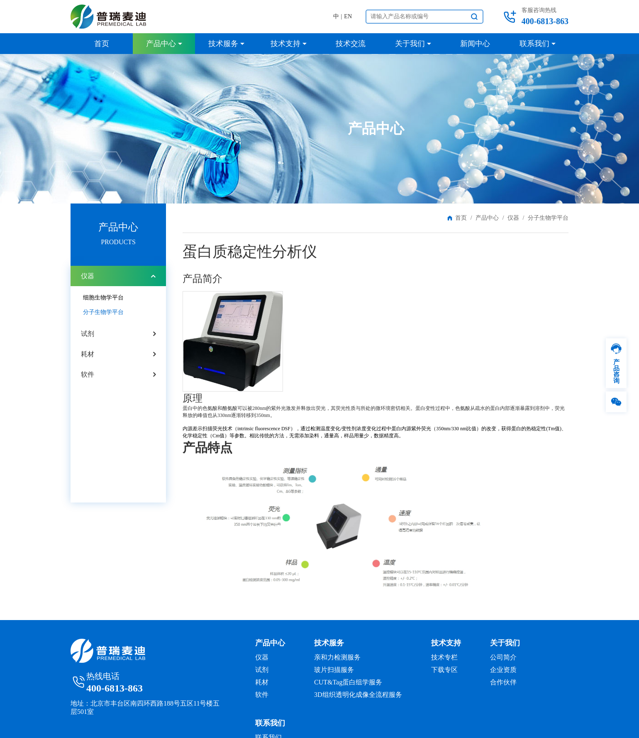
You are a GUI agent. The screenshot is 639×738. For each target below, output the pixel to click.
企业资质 (503, 669)
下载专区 (444, 669)
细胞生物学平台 (103, 297)
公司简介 (503, 657)
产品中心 (487, 218)
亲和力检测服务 (337, 657)
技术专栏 (444, 657)
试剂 (87, 333)
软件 (87, 374)
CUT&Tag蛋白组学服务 (348, 682)
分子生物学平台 (103, 312)
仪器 (513, 218)
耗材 (87, 354)
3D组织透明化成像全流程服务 (358, 694)
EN (348, 16)
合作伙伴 (503, 682)
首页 (461, 218)
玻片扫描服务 (334, 669)
